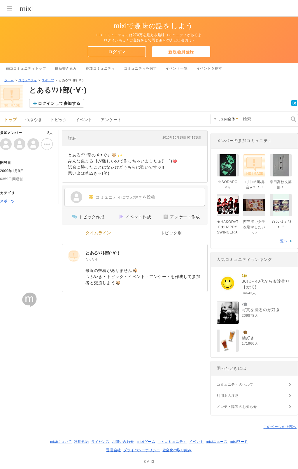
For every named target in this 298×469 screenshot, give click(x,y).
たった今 (91, 259)
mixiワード (239, 442)
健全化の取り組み (177, 450)
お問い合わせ (123, 442)
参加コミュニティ (100, 68)
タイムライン (98, 233)
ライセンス (100, 442)
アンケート (111, 120)
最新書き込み (66, 68)
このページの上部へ (280, 427)
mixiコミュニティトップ (26, 68)
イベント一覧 (177, 68)
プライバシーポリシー (141, 450)
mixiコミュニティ (172, 442)
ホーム (9, 80)
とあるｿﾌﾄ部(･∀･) (102, 253)
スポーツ (48, 80)
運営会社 (113, 450)
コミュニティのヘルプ (235, 385)
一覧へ (282, 241)
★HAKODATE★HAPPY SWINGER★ (228, 227)
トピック (58, 120)
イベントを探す (209, 68)
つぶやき (33, 120)
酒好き (248, 337)
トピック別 (171, 233)
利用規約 (81, 442)
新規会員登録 (181, 51)
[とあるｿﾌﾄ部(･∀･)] (74, 256)
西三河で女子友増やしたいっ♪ (254, 227)
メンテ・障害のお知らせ (237, 407)
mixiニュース (216, 442)
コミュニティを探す (140, 68)
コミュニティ (27, 80)
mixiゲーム (146, 442)
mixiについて (61, 442)
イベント (84, 120)
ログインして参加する (59, 103)
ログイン (116, 51)
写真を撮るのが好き (261, 309)
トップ (10, 120)
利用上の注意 (228, 396)
